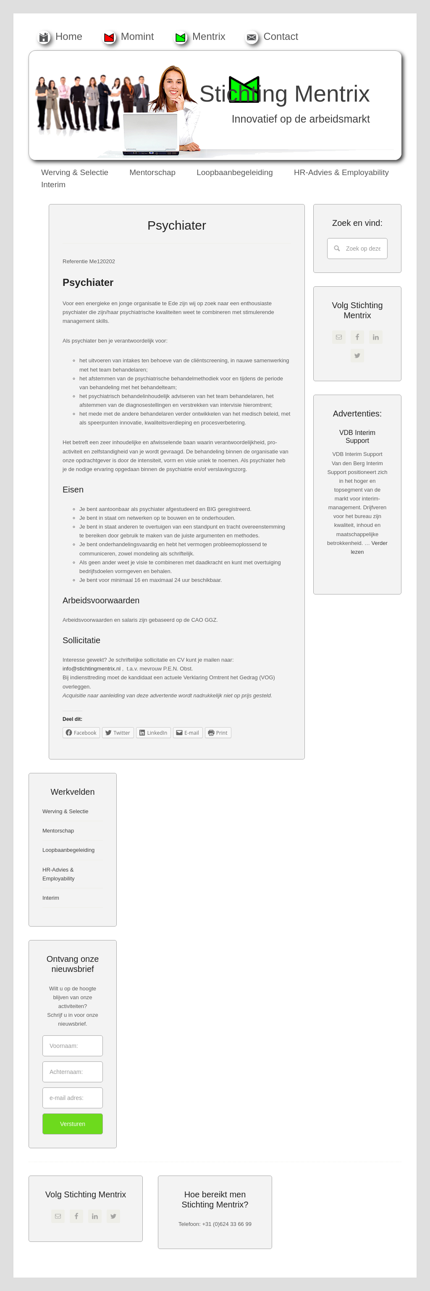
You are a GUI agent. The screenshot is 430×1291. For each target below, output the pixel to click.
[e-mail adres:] (72, 1097)
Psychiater (176, 225)
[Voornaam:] (72, 1045)
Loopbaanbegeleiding (68, 850)
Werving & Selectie (65, 811)
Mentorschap (58, 830)
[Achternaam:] (72, 1071)
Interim (50, 898)
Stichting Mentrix (284, 94)
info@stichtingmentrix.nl (92, 668)
